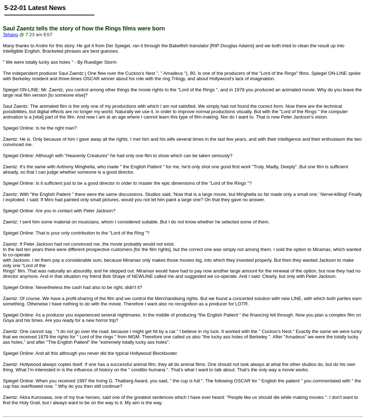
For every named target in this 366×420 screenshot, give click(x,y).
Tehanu (10, 34)
